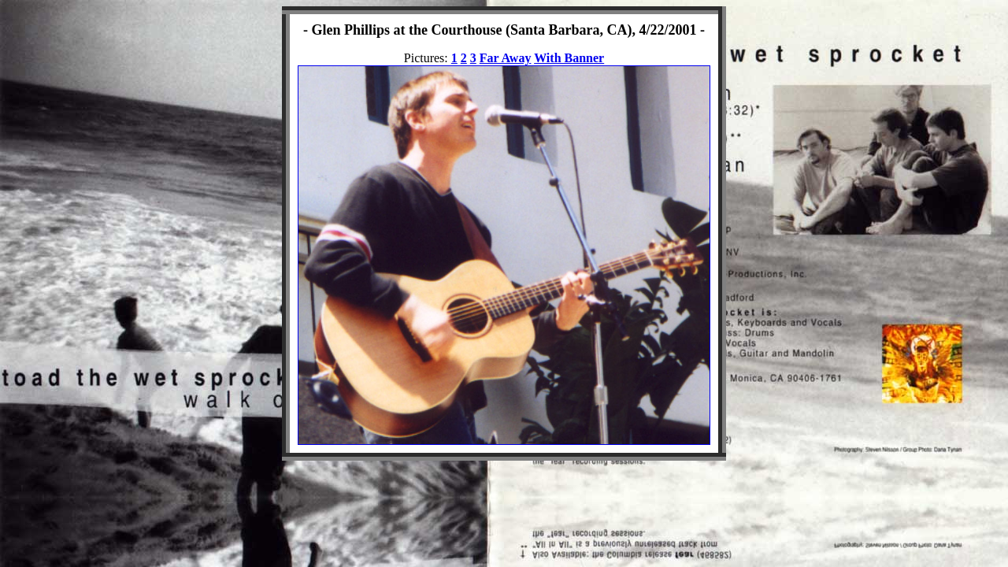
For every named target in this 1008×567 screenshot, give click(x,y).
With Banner (569, 58)
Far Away (506, 58)
